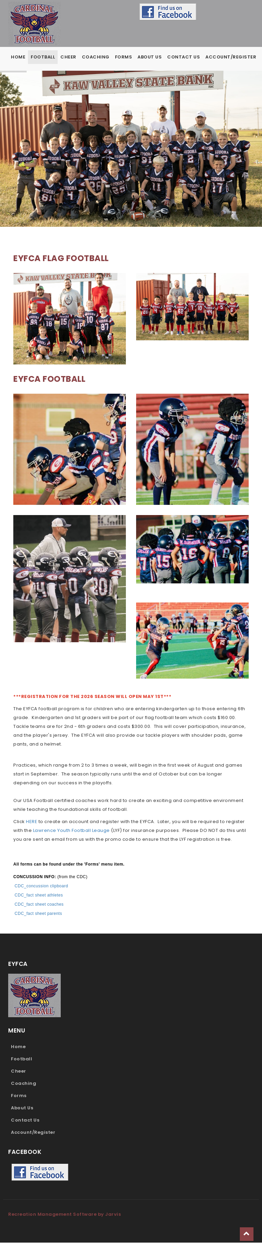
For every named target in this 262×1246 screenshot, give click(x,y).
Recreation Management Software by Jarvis (64, 1217)
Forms (123, 57)
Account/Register (230, 57)
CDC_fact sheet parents (38, 917)
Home (18, 57)
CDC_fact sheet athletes (39, 898)
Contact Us (183, 57)
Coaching (96, 57)
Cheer (68, 57)
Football (43, 57)
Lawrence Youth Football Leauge (71, 834)
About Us (149, 57)
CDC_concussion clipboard (42, 889)
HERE (31, 825)
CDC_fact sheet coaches (39, 907)
